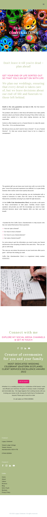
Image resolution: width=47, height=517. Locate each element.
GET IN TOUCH (23, 381)
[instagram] (22, 348)
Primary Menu (43, 4)
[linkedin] (25, 348)
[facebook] (18, 348)
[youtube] (29, 348)
